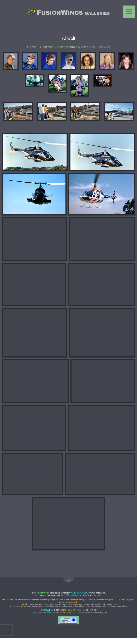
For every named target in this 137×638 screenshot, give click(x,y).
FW (46, 609)
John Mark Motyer (78, 610)
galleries (46, 47)
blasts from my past (72, 47)
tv (93, 47)
